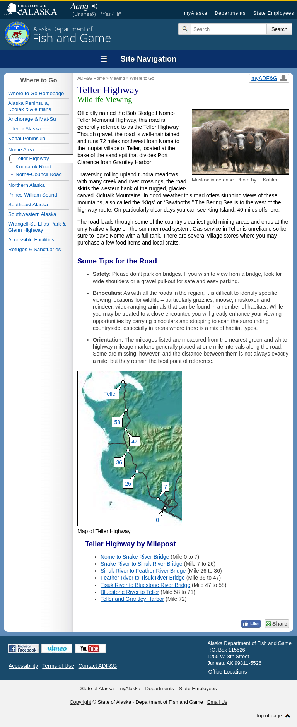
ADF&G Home (91, 78)
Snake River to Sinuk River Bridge (142, 564)
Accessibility (23, 666)
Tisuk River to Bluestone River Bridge (145, 585)
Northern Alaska (26, 185)
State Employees (273, 13)
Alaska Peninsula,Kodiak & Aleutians (29, 106)
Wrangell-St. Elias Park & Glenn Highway (37, 227)
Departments (230, 13)
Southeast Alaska (28, 204)
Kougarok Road (33, 166)
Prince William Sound (32, 195)
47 (133, 441)
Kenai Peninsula (26, 138)
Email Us (217, 702)
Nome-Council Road (38, 174)
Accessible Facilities (31, 240)
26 (127, 483)
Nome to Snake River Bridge (135, 557)
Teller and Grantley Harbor (132, 599)
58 (116, 422)
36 (118, 462)
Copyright (80, 702)
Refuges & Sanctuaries (34, 249)
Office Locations (227, 672)
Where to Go (142, 78)
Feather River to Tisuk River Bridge (143, 578)
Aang (79, 6)
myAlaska (195, 13)
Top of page (269, 715)
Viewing (117, 78)
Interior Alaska (24, 129)
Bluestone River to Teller (130, 592)
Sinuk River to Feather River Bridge (143, 571)
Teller (110, 394)
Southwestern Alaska (32, 214)
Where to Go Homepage (36, 93)
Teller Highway (32, 158)
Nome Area (21, 149)
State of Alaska (34, 10)
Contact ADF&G (98, 666)
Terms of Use (58, 666)
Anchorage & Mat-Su (32, 119)
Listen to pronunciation (94, 6)
